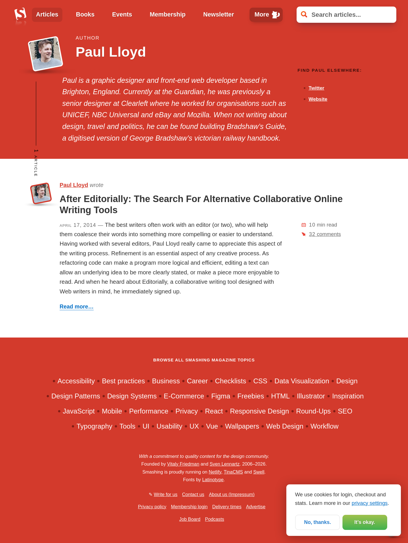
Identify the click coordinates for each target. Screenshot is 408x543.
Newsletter (218, 14)
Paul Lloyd (74, 185)
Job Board (189, 519)
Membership (168, 14)
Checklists (230, 381)
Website (318, 99)
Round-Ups (313, 411)
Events (122, 14)
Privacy (187, 411)
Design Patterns (75, 396)
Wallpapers (242, 426)
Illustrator (311, 396)
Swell (258, 471)
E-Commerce (184, 396)
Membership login (189, 506)
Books (85, 14)
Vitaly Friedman (183, 463)
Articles (47, 14)
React (214, 411)
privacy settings (369, 502)
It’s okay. (365, 522)
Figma (220, 396)
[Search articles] (346, 15)
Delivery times (226, 506)
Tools (127, 426)
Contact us (193, 494)
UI (145, 426)
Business (166, 381)
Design (347, 381)
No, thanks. (317, 522)
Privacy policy (152, 506)
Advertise (256, 506)
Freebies (250, 396)
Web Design (284, 426)
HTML (280, 396)
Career (197, 381)
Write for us (166, 494)
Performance (148, 411)
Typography (95, 426)
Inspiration (348, 396)
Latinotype (213, 479)
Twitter (316, 88)
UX (194, 426)
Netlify (215, 471)
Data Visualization (301, 381)
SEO (345, 411)
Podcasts (214, 519)
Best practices (123, 381)
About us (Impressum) (231, 494)
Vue (212, 426)
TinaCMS (233, 471)
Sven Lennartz (225, 463)
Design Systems (132, 396)
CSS (260, 381)
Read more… (76, 306)
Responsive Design (259, 411)
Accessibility (76, 381)
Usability (169, 426)
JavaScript (79, 411)
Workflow (324, 426)
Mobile (112, 411)
